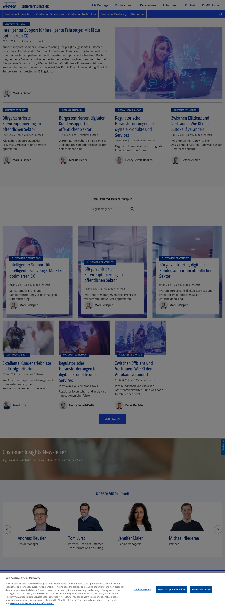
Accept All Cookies (201, 591)
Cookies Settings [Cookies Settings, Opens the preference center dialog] (142, 591)
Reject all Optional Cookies (171, 591)
